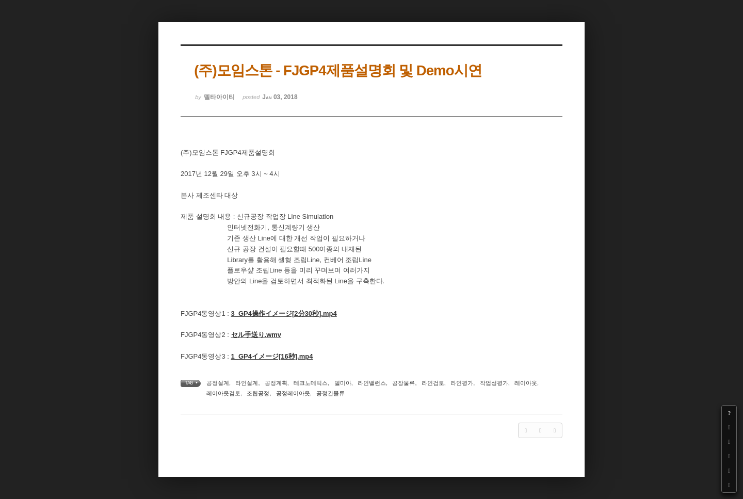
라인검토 (433, 383)
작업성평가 (494, 383)
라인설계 (246, 383)
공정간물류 (330, 393)
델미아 (342, 383)
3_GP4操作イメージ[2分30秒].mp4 (284, 313)
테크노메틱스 (311, 383)
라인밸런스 (372, 383)
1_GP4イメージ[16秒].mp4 (272, 356)
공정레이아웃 (293, 393)
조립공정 (258, 393)
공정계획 (276, 383)
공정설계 (217, 383)
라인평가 (461, 383)
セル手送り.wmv (256, 335)
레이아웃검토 (223, 393)
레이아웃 (525, 383)
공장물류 (403, 383)
